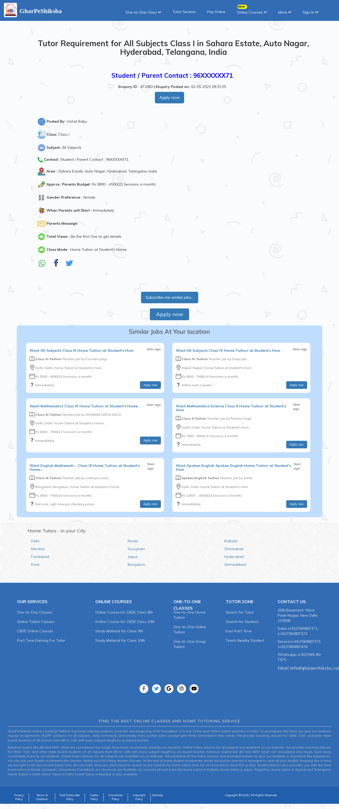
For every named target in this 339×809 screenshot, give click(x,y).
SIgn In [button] (310, 12)
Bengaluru (136, 564)
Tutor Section (184, 11)
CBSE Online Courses (35, 631)
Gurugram (136, 548)
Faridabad (40, 556)
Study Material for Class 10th (120, 640)
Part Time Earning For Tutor (41, 640)
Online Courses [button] (252, 11)
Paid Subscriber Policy (70, 797)
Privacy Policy (19, 797)
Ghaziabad (233, 548)
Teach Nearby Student (245, 640)
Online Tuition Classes (36, 621)
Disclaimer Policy (115, 797)
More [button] (284, 12)
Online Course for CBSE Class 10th (125, 621)
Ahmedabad (235, 564)
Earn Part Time (239, 631)
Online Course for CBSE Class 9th (124, 612)
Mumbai (38, 548)
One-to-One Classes (34, 612)
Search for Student (242, 621)
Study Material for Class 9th (119, 631)
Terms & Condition (42, 797)
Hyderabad (234, 556)
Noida (133, 541)
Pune (35, 564)
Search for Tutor (240, 612)
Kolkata (230, 541)
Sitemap (157, 795)
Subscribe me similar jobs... (169, 297)
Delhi (35, 541)
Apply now (169, 97)
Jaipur (133, 556)
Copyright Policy (139, 797)
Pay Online (216, 11)
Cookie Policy (94, 797)
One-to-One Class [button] (143, 12)
